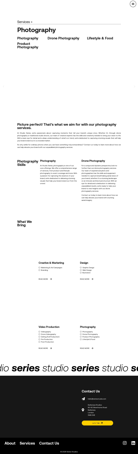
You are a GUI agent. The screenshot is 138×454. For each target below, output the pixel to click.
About (10, 443)
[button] (3, 86)
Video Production (49, 326)
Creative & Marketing (51, 262)
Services (27, 443)
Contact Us (49, 443)
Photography (88, 326)
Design (84, 262)
